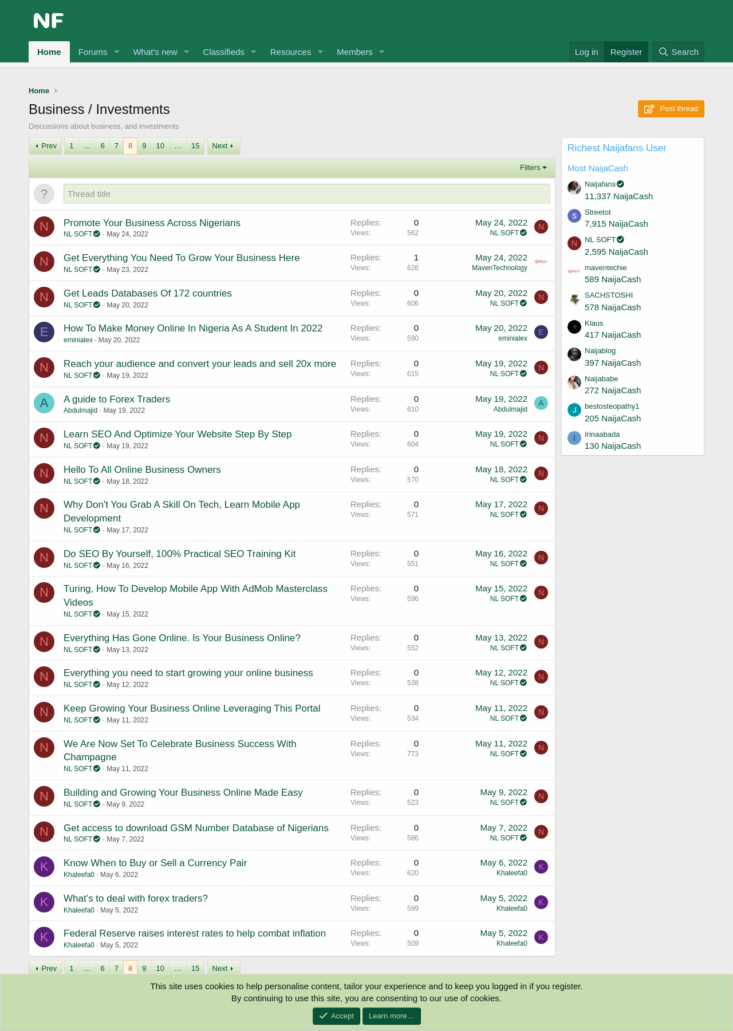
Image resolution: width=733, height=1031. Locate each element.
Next (220, 145)
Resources (291, 52)
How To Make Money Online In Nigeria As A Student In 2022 (193, 328)
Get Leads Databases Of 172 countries (148, 293)
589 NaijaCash (613, 279)
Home (49, 52)
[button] (116, 51)
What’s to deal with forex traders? (136, 898)
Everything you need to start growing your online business (188, 672)
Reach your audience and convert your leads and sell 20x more (200, 363)
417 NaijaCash (613, 334)
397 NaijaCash (613, 363)
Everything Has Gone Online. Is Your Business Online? (182, 638)
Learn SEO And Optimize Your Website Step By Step (177, 434)
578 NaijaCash (613, 307)
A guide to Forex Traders (117, 399)
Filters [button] (530, 167)
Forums (93, 52)
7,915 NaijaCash (616, 223)
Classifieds (224, 52)
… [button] (87, 145)
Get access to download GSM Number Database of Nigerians (196, 828)
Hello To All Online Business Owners (142, 469)
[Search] (678, 51)
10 (160, 145)
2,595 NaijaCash (616, 251)
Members (355, 52)
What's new (155, 52)
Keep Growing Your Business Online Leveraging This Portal (192, 708)
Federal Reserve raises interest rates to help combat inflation (195, 933)
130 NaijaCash (613, 446)
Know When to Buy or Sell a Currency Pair (155, 863)
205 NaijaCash (613, 418)
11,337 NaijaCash (619, 196)
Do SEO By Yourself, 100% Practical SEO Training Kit (179, 553)
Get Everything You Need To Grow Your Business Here (182, 257)
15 (195, 145)
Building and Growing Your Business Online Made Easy (183, 792)
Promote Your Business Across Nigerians (152, 223)
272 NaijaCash (613, 390)
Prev (49, 145)
